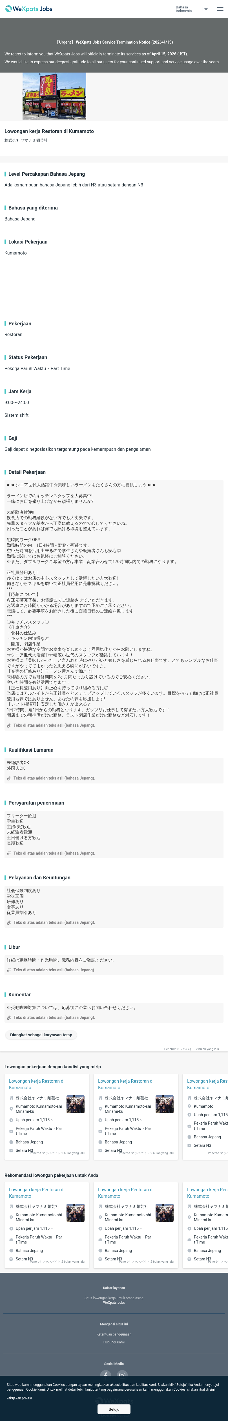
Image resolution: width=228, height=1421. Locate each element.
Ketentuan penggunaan (114, 1334)
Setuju (114, 1409)
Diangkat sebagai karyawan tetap (41, 1035)
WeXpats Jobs (114, 1300)
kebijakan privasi (19, 1398)
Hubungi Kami (114, 1342)
